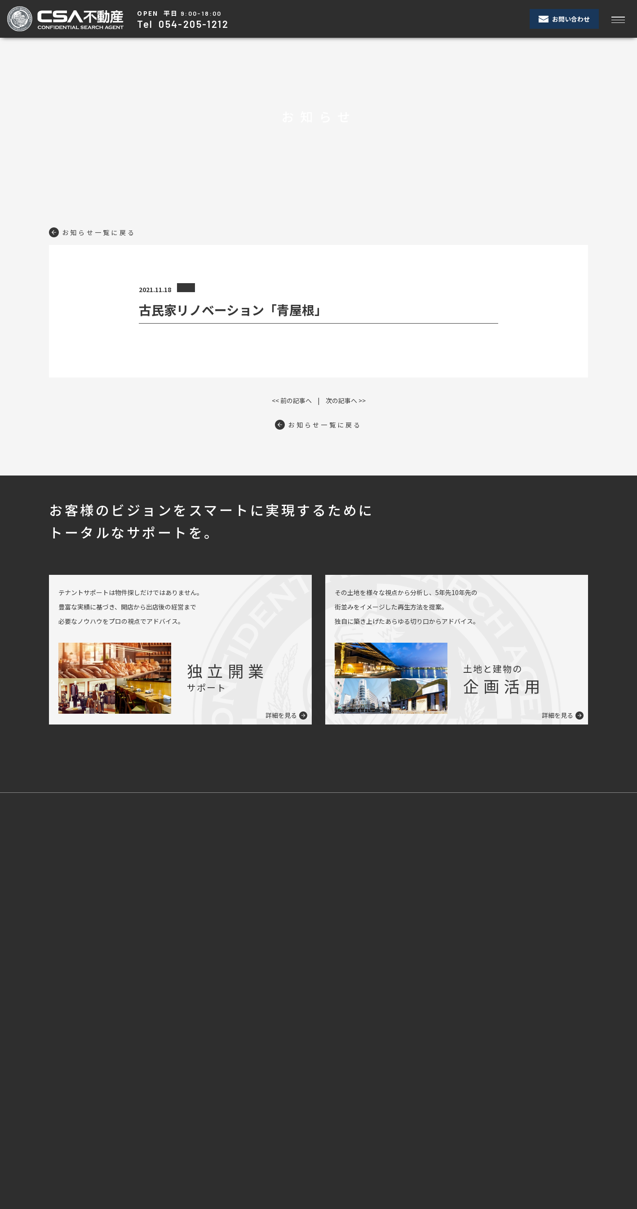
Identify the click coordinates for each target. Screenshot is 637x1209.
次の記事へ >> (346, 400)
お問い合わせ (564, 18)
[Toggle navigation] (618, 19)
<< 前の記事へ (292, 400)
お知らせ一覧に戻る (97, 232)
